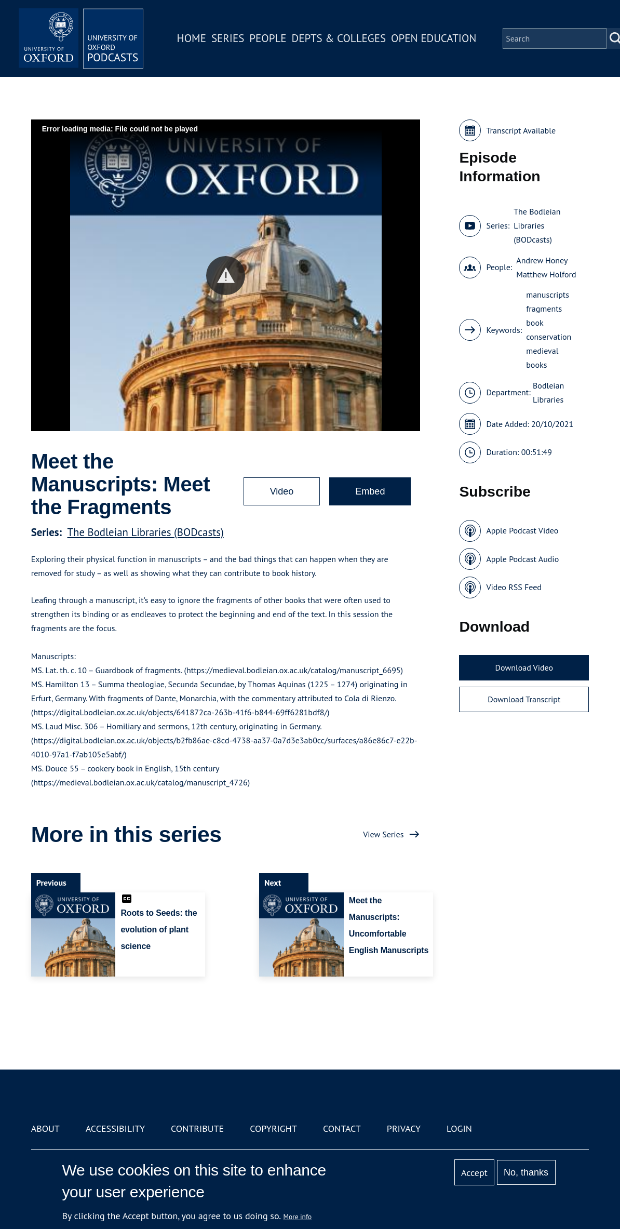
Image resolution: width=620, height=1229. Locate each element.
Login (459, 1128)
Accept (474, 1173)
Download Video (524, 667)
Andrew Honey (542, 260)
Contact (342, 1128)
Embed (370, 491)
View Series (383, 834)
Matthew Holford (546, 274)
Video (282, 491)
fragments (544, 308)
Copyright (273, 1128)
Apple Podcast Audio (522, 559)
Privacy (404, 1128)
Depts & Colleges (339, 38)
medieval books (542, 357)
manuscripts (547, 294)
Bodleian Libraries (548, 392)
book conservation (548, 329)
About (45, 1128)
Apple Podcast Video (522, 530)
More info (298, 1216)
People (267, 38)
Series (227, 38)
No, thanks (526, 1172)
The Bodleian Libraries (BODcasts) (146, 532)
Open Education (433, 38)
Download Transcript (524, 699)
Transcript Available (521, 130)
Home (191, 38)
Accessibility (115, 1128)
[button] (225, 275)
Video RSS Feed (514, 587)
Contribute (197, 1128)
